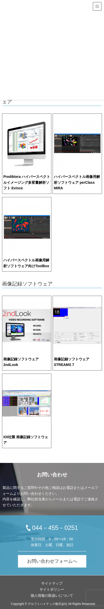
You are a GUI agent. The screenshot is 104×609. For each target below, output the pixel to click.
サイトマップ (52, 583)
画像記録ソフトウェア (27, 284)
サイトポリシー (51, 589)
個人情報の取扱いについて (52, 595)
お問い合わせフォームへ (52, 561)
